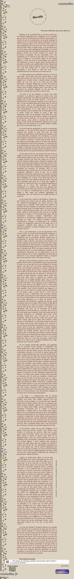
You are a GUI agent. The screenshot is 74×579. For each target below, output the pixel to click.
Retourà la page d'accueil (62, 571)
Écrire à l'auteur (13, 566)
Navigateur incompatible (8, 3)
